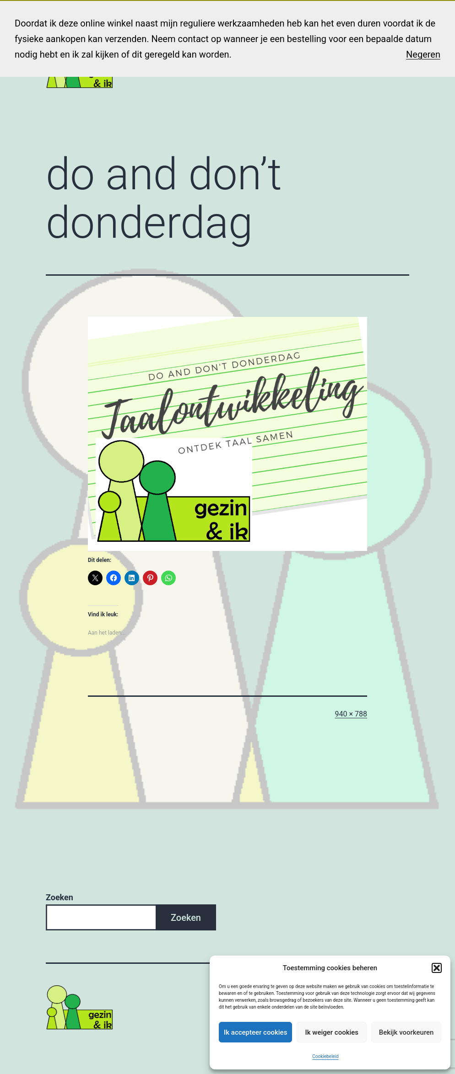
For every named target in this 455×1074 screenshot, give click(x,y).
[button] (436, 967)
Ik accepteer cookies (255, 1032)
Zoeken (59, 897)
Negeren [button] (423, 54)
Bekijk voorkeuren (406, 1032)
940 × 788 (351, 714)
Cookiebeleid (325, 1056)
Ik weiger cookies (331, 1032)
